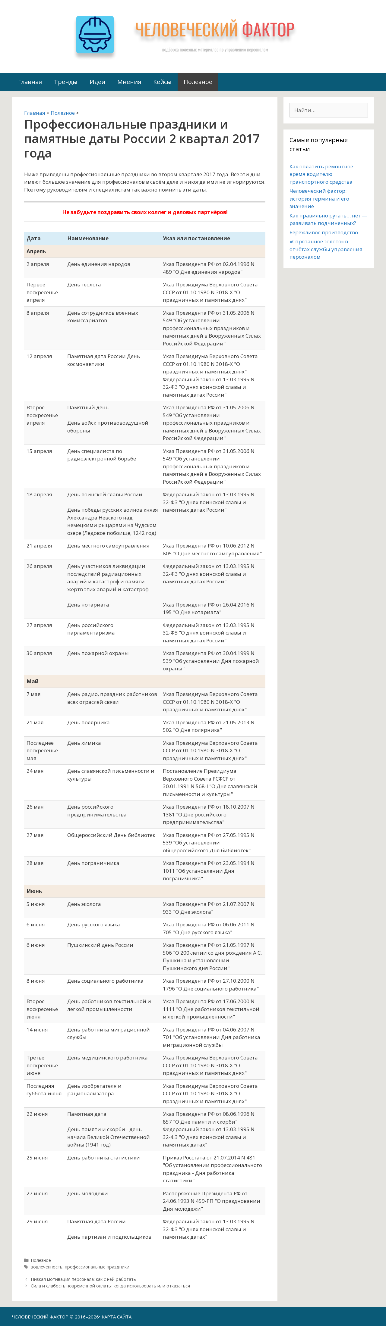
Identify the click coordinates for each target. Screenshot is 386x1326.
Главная (30, 82)
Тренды (66, 82)
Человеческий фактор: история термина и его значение (319, 198)
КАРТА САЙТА (116, 1317)
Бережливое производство (324, 232)
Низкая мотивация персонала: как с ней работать (83, 1279)
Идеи (97, 82)
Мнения (129, 82)
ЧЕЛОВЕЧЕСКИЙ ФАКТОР (40, 1317)
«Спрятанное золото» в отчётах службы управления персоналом (326, 249)
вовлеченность (46, 1267)
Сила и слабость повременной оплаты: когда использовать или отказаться (110, 1286)
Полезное (198, 82)
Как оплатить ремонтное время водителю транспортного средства (321, 174)
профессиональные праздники (97, 1267)
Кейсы (162, 82)
